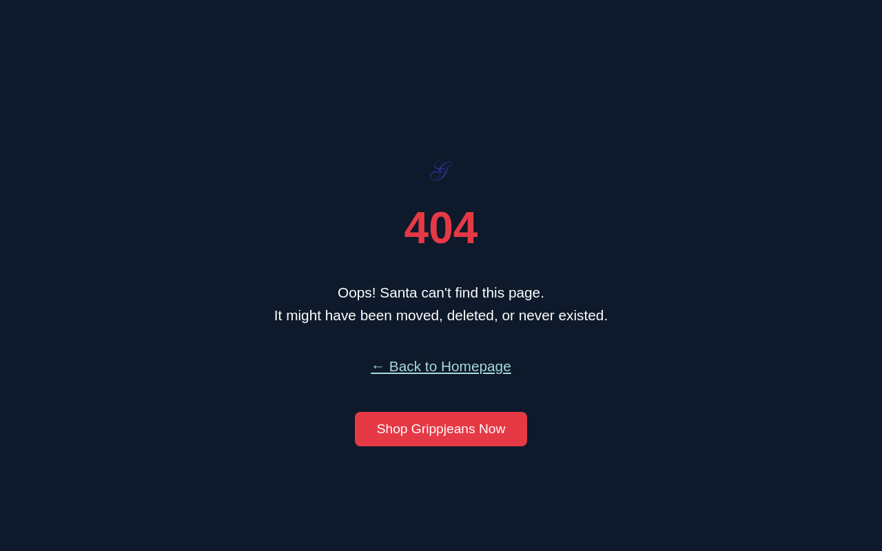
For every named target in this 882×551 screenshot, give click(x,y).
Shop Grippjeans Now (441, 429)
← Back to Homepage (441, 366)
